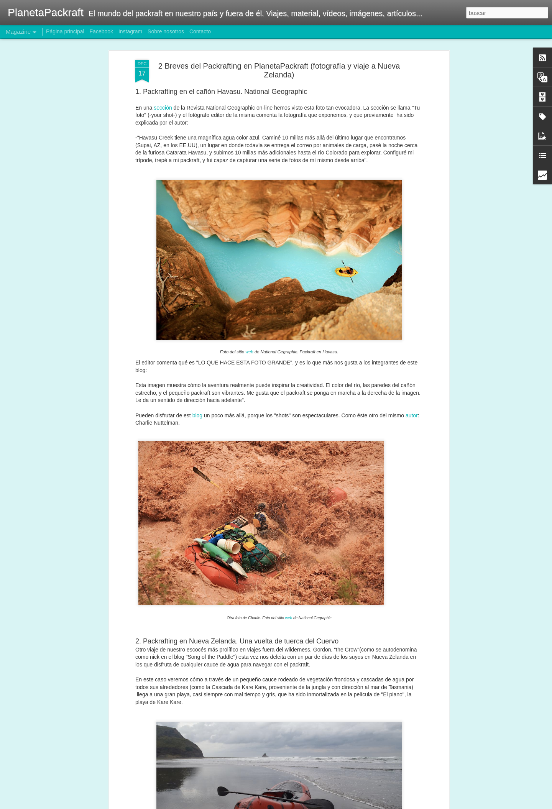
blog (197, 390)
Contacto (200, 31)
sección (163, 83)
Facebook (101, 31)
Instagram (130, 31)
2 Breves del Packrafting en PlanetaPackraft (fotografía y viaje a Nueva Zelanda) (279, 45)
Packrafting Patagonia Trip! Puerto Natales (257, 800)
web (249, 327)
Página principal (65, 31)
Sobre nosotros (166, 31)
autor (412, 390)
